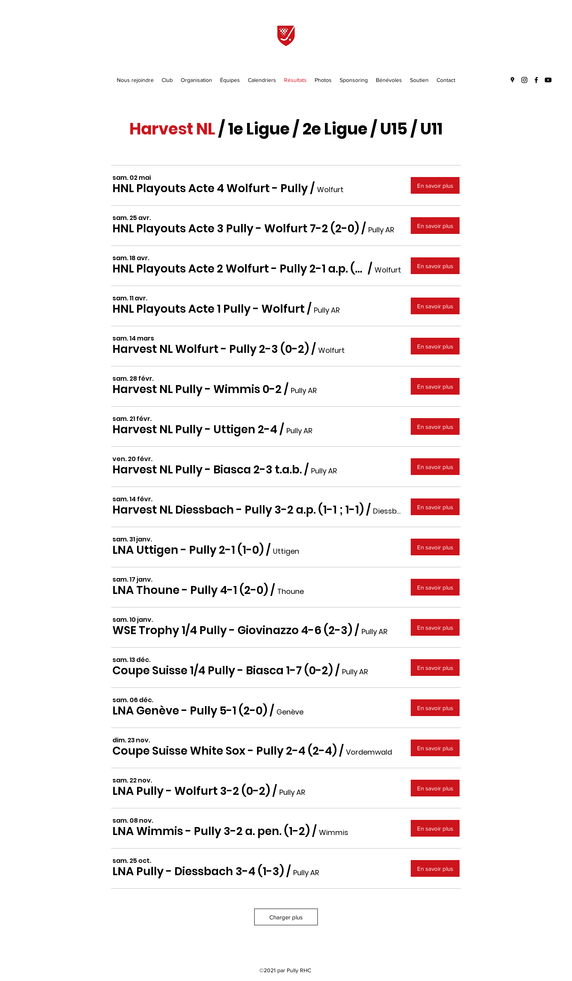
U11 (431, 129)
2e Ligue (334, 129)
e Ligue (262, 129)
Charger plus (286, 917)
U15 (394, 129)
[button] (210, 189)
